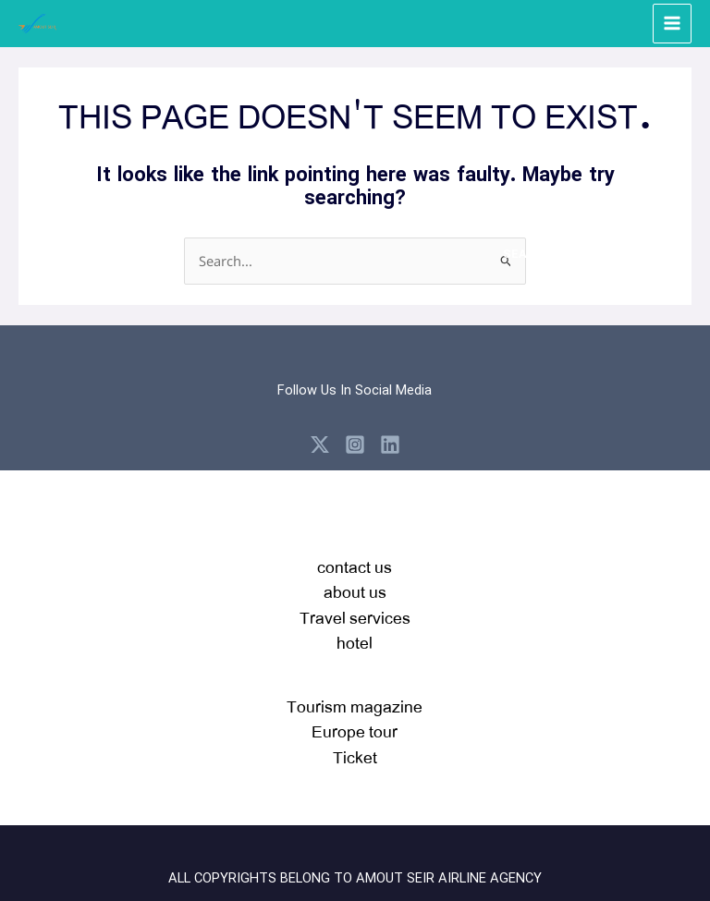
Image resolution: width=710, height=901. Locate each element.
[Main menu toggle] (672, 23)
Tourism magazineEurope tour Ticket (354, 729)
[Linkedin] (390, 443)
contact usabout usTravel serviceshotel (355, 603)
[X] (320, 443)
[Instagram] (355, 443)
